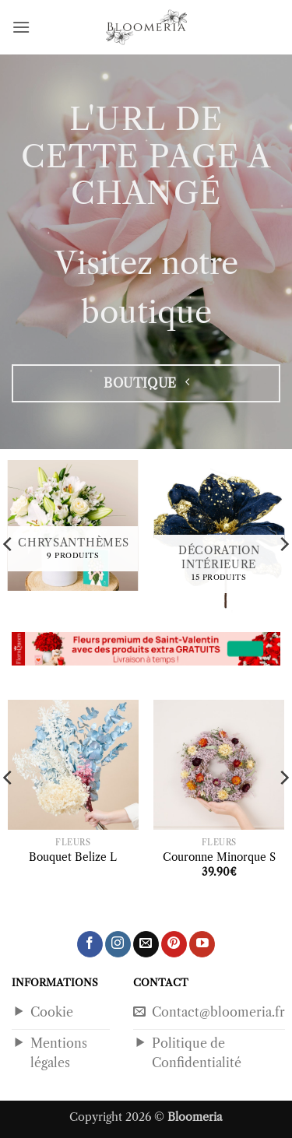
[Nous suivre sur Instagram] (118, 944)
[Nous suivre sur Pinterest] (174, 944)
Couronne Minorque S (219, 857)
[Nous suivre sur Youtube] (202, 944)
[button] (21, 27)
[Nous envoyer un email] (146, 944)
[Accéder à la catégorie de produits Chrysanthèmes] (73, 525)
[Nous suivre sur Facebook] (90, 944)
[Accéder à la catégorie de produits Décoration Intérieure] (218, 538)
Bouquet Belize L (73, 857)
